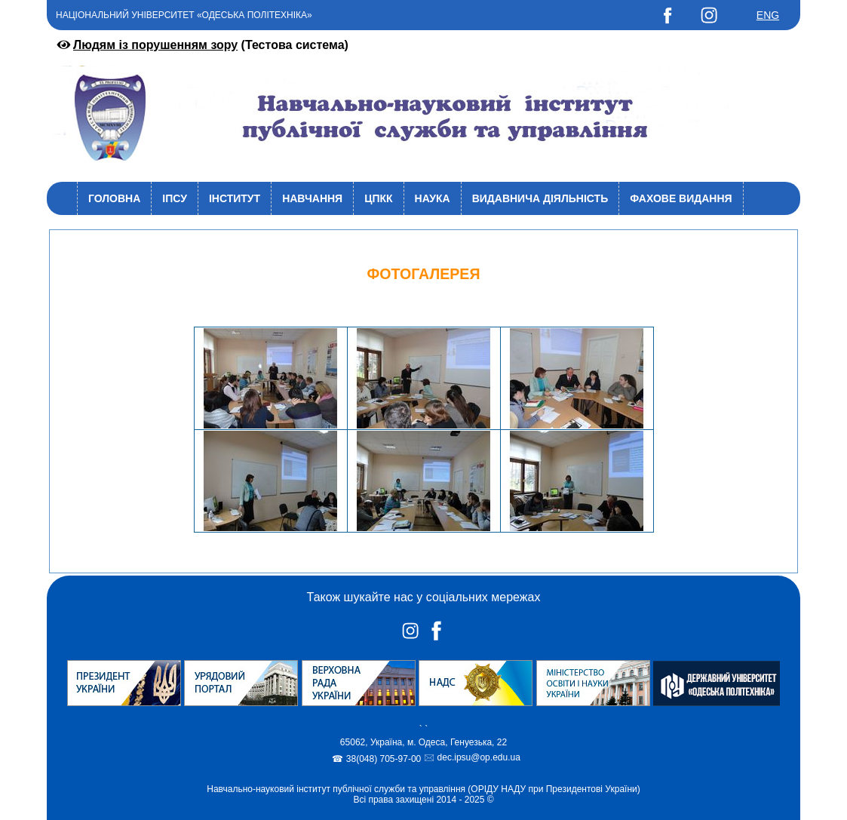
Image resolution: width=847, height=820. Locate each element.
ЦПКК (378, 198)
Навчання (312, 198)
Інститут (234, 198)
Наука (432, 198)
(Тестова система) (201, 44)
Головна (114, 198)
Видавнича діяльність (540, 198)
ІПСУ (174, 198)
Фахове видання (681, 198)
